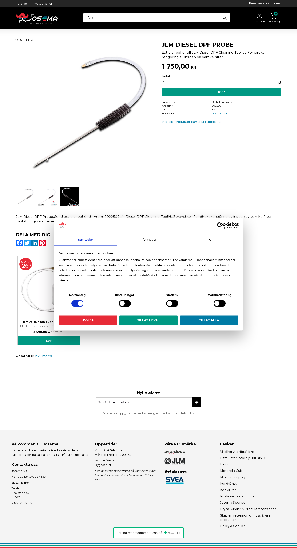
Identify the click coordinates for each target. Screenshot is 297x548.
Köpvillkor (228, 490)
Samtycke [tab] (85, 239)
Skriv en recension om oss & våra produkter (245, 518)
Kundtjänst (228, 484)
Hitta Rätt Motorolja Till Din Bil (243, 458)
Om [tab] (211, 239)
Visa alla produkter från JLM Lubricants (191, 122)
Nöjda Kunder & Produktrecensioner (248, 509)
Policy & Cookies (232, 526)
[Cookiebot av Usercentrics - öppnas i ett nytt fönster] (220, 225)
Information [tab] (148, 239)
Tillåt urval (148, 320)
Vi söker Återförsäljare (237, 452)
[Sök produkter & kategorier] (156, 17)
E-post (16, 497)
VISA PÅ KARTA (22, 503)
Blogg (225, 464)
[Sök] (225, 17)
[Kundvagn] (274, 18)
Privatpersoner (42, 3)
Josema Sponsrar (233, 503)
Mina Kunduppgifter (235, 477)
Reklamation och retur (237, 496)
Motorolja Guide (232, 471)
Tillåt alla (209, 320)
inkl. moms (273, 3)
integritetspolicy (183, 413)
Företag (21, 3)
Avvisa (88, 320)
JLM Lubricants (221, 113)
